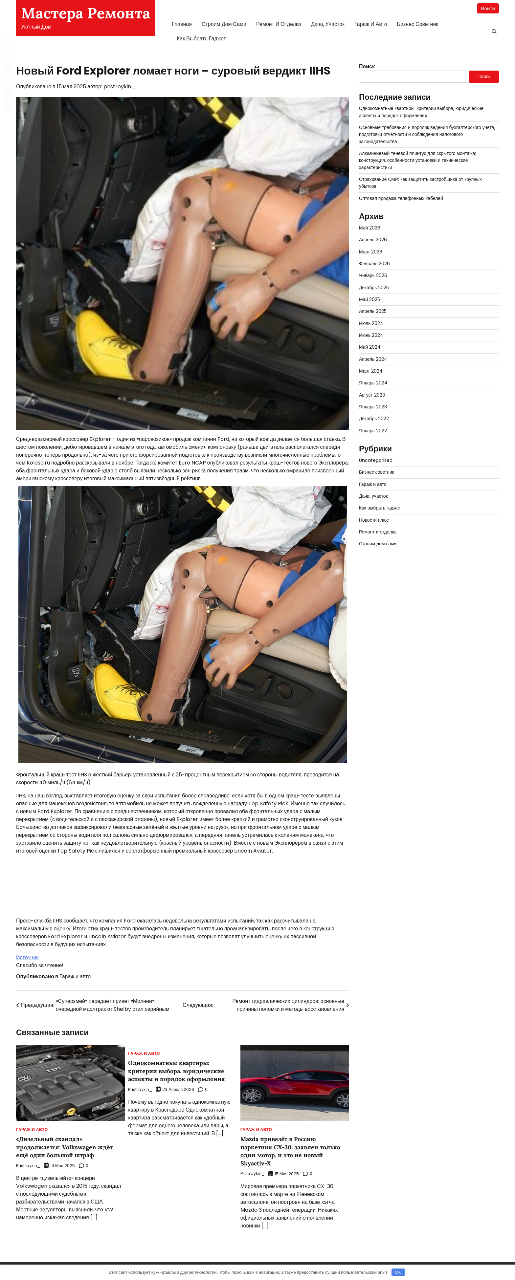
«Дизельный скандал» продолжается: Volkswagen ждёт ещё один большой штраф (67, 1147)
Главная (182, 24)
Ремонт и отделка (278, 24)
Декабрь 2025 (374, 288)
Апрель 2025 (373, 311)
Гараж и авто (370, 24)
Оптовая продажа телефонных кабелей (402, 198)
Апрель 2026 (373, 240)
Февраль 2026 (375, 264)
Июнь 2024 (371, 335)
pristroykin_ (119, 87)
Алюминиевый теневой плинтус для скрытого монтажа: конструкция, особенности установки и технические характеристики (419, 160)
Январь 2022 (373, 431)
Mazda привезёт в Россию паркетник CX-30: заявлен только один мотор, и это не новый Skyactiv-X (293, 1151)
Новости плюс (374, 520)
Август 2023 (372, 395)
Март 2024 (371, 371)
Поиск (367, 67)
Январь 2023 (373, 407)
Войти (487, 8)
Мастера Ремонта (85, 13)
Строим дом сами (224, 24)
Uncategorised (376, 460)
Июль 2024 (371, 323)
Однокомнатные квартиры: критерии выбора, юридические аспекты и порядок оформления (179, 1071)
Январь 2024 (373, 383)
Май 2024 (370, 347)
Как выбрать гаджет (201, 39)
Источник (27, 958)
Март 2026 (371, 252)
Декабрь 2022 (374, 419)
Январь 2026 (373, 275)
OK (398, 1272)
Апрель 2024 (373, 359)
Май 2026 (370, 228)
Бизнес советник (417, 24)
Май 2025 (370, 299)
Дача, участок (328, 24)
